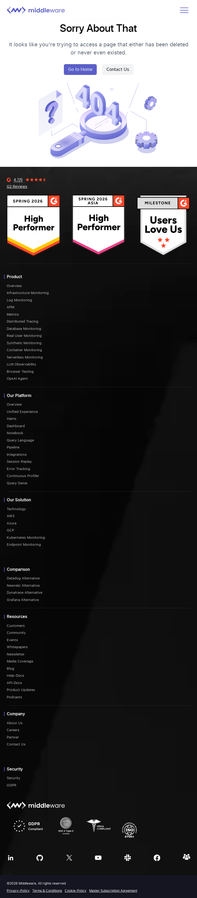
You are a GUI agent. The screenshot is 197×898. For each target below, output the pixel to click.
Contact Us (117, 69)
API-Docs (14, 683)
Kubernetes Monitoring (26, 538)
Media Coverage (20, 661)
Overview (14, 286)
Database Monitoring (24, 329)
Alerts (11, 419)
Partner (13, 737)
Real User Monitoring (24, 336)
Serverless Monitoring (25, 357)
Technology (16, 509)
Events (12, 640)
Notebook (15, 433)
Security (13, 778)
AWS (11, 516)
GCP (10, 530)
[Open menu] (184, 10)
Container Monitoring (24, 350)
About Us (15, 723)
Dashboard (16, 426)
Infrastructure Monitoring (28, 293)
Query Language (20, 440)
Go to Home (80, 69)
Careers (13, 730)
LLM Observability (21, 364)
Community (16, 633)
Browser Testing (20, 371)
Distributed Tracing (22, 321)
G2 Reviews (17, 186)
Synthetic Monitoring (24, 343)
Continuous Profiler (23, 476)
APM (10, 307)
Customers (16, 626)
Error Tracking (18, 469)
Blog (10, 668)
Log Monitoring (19, 300)
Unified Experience (22, 412)
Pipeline (13, 447)
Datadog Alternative (23, 578)
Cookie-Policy (76, 891)
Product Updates (21, 690)
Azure (11, 523)
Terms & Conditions (47, 891)
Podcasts (14, 697)
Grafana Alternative (23, 600)
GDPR (11, 785)
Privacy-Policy (18, 891)
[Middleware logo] (36, 10)
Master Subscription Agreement (113, 891)
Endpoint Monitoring (24, 545)
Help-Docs (15, 676)
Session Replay (19, 462)
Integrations (17, 455)
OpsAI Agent (17, 379)
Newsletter (16, 654)
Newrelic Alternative (23, 585)
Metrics (13, 314)
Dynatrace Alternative (24, 592)
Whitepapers (17, 647)
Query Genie (17, 483)
